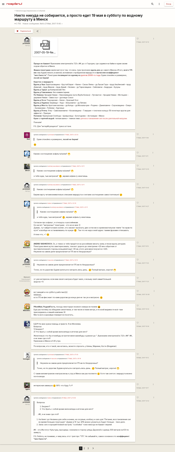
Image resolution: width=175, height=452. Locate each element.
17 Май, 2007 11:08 (142, 138)
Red (28, 139)
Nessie (27, 296)
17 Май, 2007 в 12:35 (69, 203)
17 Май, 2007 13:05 (142, 188)
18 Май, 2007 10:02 (142, 309)
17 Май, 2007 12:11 (142, 156)
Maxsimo (26, 247)
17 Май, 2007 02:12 (142, 42)
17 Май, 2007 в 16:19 (71, 260)
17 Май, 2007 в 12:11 (77, 166)
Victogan (26, 359)
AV (29, 157)
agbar (27, 389)
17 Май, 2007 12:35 (142, 169)
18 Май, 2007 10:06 (142, 326)
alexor (27, 170)
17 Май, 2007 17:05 (142, 263)
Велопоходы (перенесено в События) (29, 11)
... (37, 414)
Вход (168, 4)
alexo (49, 398)
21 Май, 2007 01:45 (54, 24)
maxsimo (51, 260)
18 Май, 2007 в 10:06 (69, 398)
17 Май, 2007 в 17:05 (71, 354)
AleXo (42, 24)
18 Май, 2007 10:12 (142, 358)
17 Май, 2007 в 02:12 (71, 135)
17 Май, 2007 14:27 (142, 206)
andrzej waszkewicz (54, 166)
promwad (26, 43)
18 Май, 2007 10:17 (142, 388)
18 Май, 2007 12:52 (142, 401)
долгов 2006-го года (90, 75)
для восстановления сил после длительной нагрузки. (104, 118)
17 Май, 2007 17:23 (142, 281)
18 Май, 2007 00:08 (142, 294)
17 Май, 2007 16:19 (142, 246)
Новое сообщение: (31, 24)
